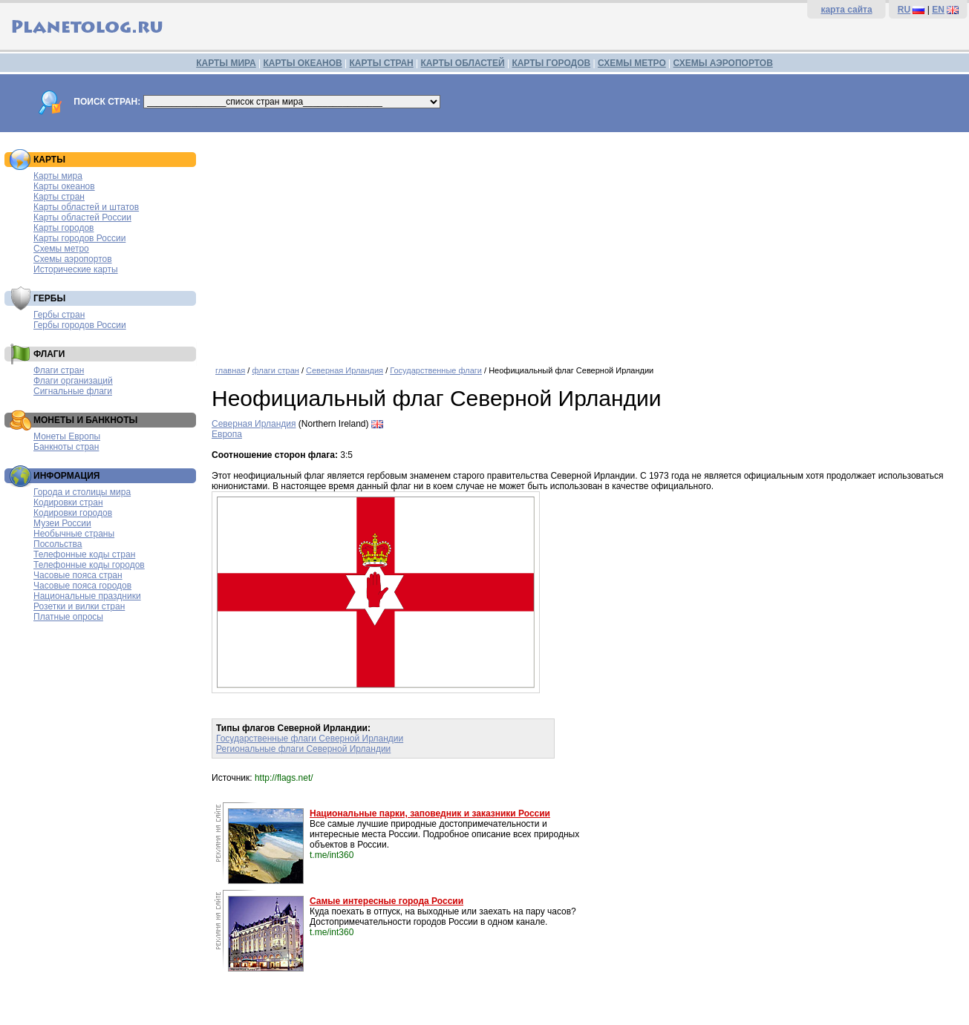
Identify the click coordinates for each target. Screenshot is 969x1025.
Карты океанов (64, 186)
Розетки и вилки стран (79, 606)
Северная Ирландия (344, 370)
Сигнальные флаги (72, 391)
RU (904, 9)
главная (230, 370)
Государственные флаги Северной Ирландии (309, 738)
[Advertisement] (587, 243)
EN (938, 9)
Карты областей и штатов (86, 207)
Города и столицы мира (82, 492)
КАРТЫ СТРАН (382, 63)
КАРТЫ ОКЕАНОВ (302, 63)
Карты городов (63, 228)
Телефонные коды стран (84, 554)
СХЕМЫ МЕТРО (632, 63)
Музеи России (62, 523)
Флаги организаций (73, 381)
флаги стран (275, 370)
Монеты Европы (66, 436)
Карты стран (59, 196)
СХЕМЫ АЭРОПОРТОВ (723, 63)
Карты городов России (79, 238)
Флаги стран (58, 370)
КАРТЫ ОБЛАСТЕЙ (463, 63)
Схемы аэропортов (72, 259)
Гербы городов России (79, 325)
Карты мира (57, 176)
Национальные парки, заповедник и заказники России (430, 813)
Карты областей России (82, 217)
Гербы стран (59, 315)
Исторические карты (75, 269)
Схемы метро (61, 248)
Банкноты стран (66, 447)
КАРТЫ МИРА (225, 63)
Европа (227, 434)
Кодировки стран (68, 502)
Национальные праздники (87, 596)
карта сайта (846, 9)
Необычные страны (73, 533)
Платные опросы (68, 617)
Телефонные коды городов (89, 565)
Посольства (57, 544)
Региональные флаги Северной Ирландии (303, 749)
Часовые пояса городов (82, 585)
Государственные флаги (436, 370)
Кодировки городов (72, 513)
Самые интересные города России (386, 901)
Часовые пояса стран (78, 575)
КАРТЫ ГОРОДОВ (551, 63)
